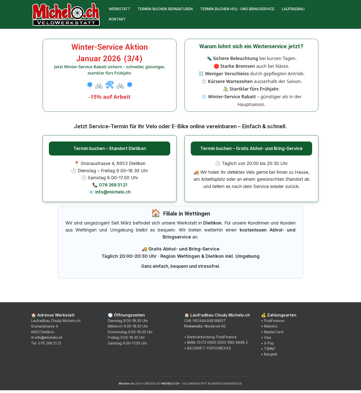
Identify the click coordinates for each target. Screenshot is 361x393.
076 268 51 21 (113, 187)
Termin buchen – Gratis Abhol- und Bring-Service (251, 151)
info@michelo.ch (113, 194)
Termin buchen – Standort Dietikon (109, 151)
